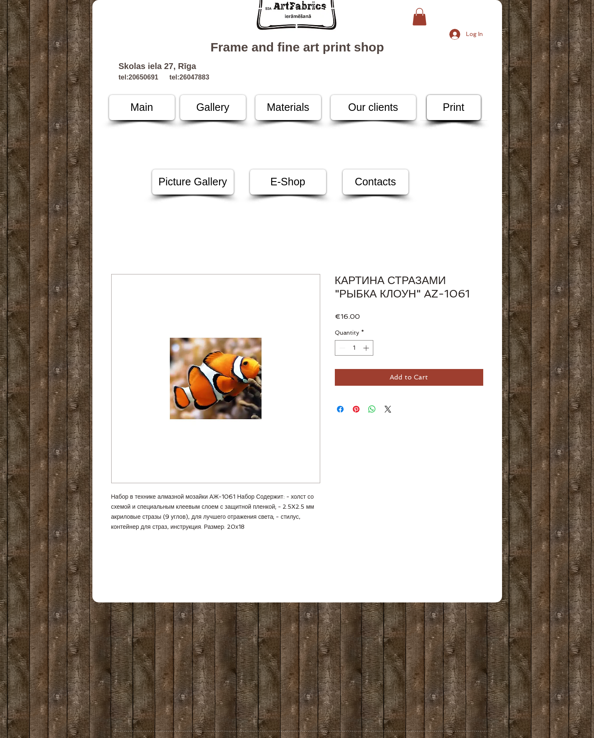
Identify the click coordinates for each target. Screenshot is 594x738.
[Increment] (367, 348)
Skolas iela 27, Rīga (157, 66)
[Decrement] (341, 348)
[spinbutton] (354, 348)
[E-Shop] (288, 182)
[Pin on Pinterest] (356, 409)
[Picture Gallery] (193, 182)
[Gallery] (213, 107)
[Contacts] (375, 182)
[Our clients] (373, 107)
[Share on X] (388, 409)
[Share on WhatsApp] (372, 409)
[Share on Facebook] (340, 409)
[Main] (142, 107)
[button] (419, 17)
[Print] (454, 107)
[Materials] (288, 107)
